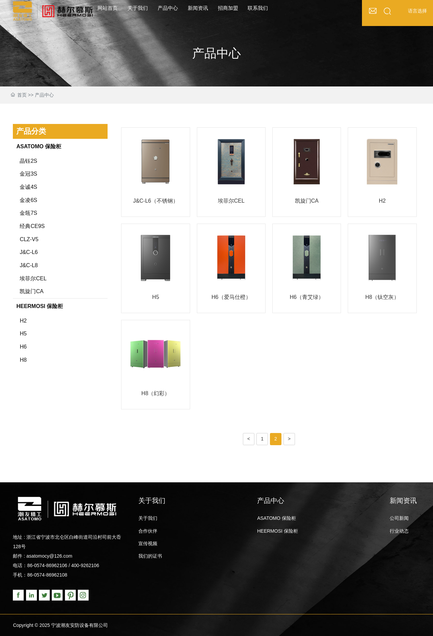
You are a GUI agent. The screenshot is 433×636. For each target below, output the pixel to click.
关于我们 (138, 8)
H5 (23, 333)
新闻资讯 (198, 8)
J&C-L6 (29, 252)
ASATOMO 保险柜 (38, 146)
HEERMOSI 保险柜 (39, 306)
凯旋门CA (31, 291)
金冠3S (28, 174)
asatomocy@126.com (49, 556)
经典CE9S (32, 226)
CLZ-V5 (29, 239)
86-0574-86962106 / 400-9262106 (63, 565)
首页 (22, 95)
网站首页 (107, 8)
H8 (23, 360)
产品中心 (168, 8)
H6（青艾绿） (306, 297)
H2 (23, 321)
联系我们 (258, 8)
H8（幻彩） (155, 393)
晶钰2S (28, 161)
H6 (23, 347)
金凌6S (28, 200)
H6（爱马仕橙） (231, 297)
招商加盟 (228, 8)
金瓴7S (28, 213)
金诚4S (28, 187)
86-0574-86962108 (47, 575)
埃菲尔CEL (33, 278)
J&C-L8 (29, 265)
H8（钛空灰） (382, 297)
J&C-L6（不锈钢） (155, 201)
